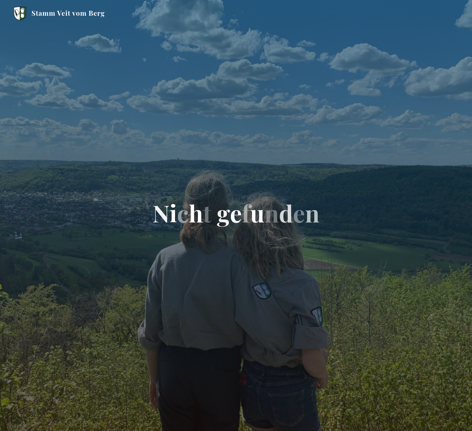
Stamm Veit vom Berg (68, 12)
